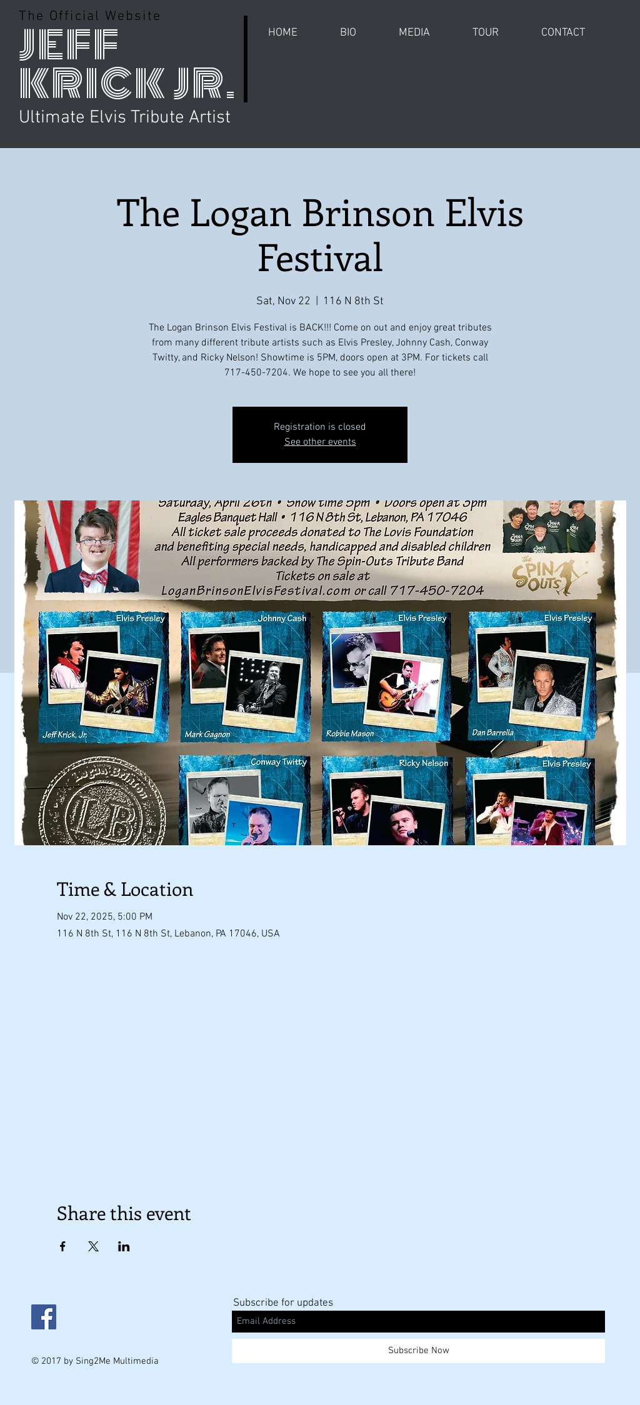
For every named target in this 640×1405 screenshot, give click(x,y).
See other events (320, 442)
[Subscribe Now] (418, 1351)
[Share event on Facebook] (63, 1246)
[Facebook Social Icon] (43, 1316)
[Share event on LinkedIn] (124, 1246)
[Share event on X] (93, 1246)
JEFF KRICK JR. (128, 64)
